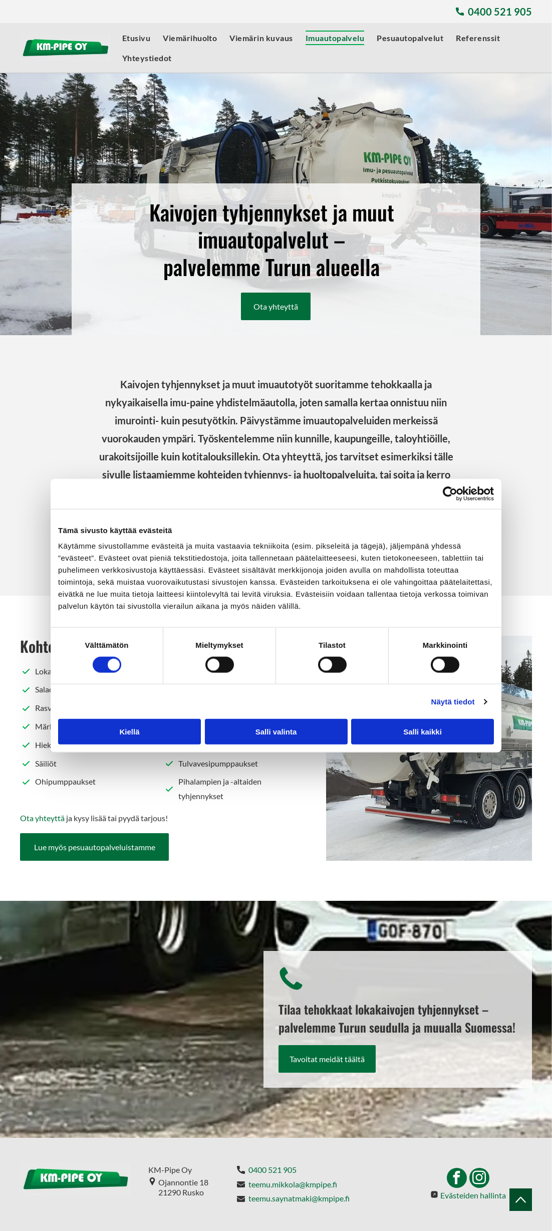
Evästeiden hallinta (473, 1195)
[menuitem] (130, 38)
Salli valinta (276, 731)
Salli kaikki (422, 731)
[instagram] (479, 1179)
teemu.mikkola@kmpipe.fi (292, 1184)
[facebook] (457, 1179)
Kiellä (129, 731)
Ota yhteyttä (42, 818)
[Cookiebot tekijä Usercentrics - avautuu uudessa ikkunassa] (450, 493)
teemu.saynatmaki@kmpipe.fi (299, 1198)
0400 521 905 (272, 1169)
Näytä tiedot (453, 701)
